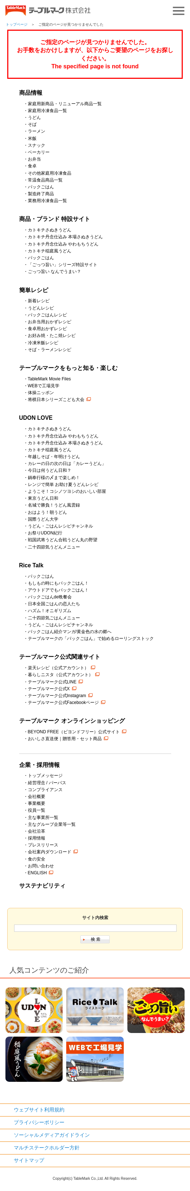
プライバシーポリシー (39, 1122)
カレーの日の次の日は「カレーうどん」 (67, 463)
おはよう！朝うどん (47, 512)
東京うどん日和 (43, 498)
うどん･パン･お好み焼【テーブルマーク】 (48, 11)
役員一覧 (36, 810)
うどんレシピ (41, 308)
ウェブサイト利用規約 (39, 1110)
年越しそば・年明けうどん (54, 456)
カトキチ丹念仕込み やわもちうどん (63, 244)
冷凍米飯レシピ (43, 342)
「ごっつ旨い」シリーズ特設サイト (62, 264)
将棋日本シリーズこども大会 (56, 399)
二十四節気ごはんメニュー (54, 617)
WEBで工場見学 (43, 385)
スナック (36, 145)
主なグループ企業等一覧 (52, 824)
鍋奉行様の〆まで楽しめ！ (54, 477)
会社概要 (36, 796)
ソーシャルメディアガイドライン (52, 1135)
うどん (34, 117)
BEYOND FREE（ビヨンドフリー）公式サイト (74, 731)
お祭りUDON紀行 (45, 532)
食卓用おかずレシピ (47, 328)
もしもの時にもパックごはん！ (58, 583)
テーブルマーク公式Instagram (57, 695)
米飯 (32, 138)
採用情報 (36, 838)
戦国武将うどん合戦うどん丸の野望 (62, 539)
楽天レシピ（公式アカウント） (58, 667)
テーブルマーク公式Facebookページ (63, 702)
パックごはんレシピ (47, 314)
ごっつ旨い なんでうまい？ (54, 271)
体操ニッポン (41, 392)
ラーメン (36, 131)
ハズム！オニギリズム (49, 610)
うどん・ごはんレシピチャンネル (60, 526)
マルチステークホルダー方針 (47, 1148)
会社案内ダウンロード (49, 851)
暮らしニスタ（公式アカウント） (60, 674)
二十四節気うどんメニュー (54, 547)
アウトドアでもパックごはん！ (58, 590)
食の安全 (36, 859)
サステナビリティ (42, 886)
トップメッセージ (45, 775)
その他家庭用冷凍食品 (49, 173)
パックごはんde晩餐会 (50, 596)
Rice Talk (31, 565)
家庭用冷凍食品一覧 (47, 110)
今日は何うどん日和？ (49, 470)
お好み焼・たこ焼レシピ (52, 335)
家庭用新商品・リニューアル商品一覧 (65, 103)
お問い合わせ (41, 865)
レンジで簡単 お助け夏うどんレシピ (63, 484)
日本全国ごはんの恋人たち (54, 603)
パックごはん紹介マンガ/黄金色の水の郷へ (69, 631)
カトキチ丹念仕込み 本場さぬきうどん (65, 236)
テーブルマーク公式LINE (52, 681)
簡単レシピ (33, 290)
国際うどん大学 (43, 519)
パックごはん (41, 186)
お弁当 (34, 159)
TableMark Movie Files (49, 378)
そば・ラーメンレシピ (49, 349)
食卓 (32, 165)
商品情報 (30, 93)
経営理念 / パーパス (47, 782)
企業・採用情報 (39, 765)
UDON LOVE (36, 418)
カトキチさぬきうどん (49, 229)
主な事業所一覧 (43, 817)
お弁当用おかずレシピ (49, 321)
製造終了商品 (41, 193)
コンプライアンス (45, 789)
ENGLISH (37, 872)
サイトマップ (29, 1160)
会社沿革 (36, 831)
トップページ (17, 24)
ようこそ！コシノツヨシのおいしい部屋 (67, 491)
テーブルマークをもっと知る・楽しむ (68, 368)
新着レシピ (39, 300)
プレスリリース (43, 845)
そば (32, 124)
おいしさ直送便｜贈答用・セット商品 (65, 738)
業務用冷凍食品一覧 (47, 200)
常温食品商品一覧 (45, 180)
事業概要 (36, 803)
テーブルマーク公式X (49, 688)
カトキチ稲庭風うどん (49, 250)
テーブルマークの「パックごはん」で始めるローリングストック (91, 638)
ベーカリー (39, 152)
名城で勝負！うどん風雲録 (54, 505)
